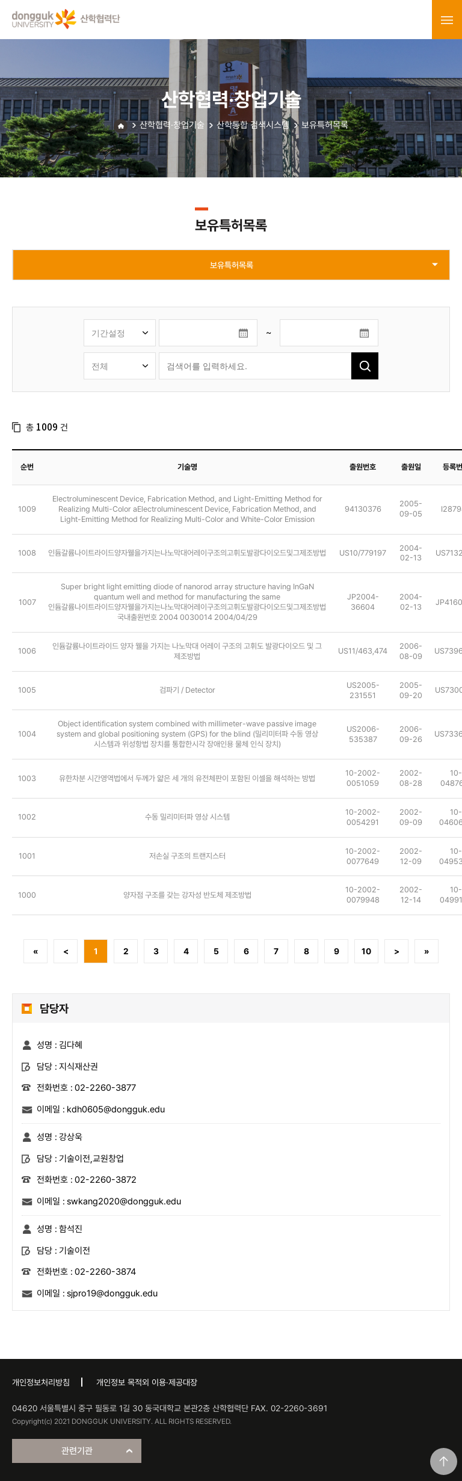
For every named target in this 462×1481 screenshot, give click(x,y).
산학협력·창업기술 (172, 125)
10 (366, 951)
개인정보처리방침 (41, 1382)
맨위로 (443, 1461)
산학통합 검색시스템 (253, 125)
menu (447, 20)
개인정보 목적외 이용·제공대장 (146, 1382)
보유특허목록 (324, 125)
